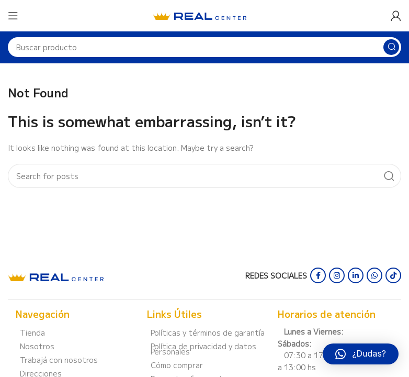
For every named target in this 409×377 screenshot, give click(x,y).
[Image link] (56, 275)
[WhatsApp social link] (374, 275)
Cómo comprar (177, 365)
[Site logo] (199, 14)
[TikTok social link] (393, 275)
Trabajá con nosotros (59, 359)
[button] (361, 353)
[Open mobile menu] (13, 15)
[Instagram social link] (337, 275)
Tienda (32, 332)
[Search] (204, 47)
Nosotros (37, 346)
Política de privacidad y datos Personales (203, 349)
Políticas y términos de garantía (208, 332)
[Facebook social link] (318, 275)
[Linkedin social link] (355, 275)
